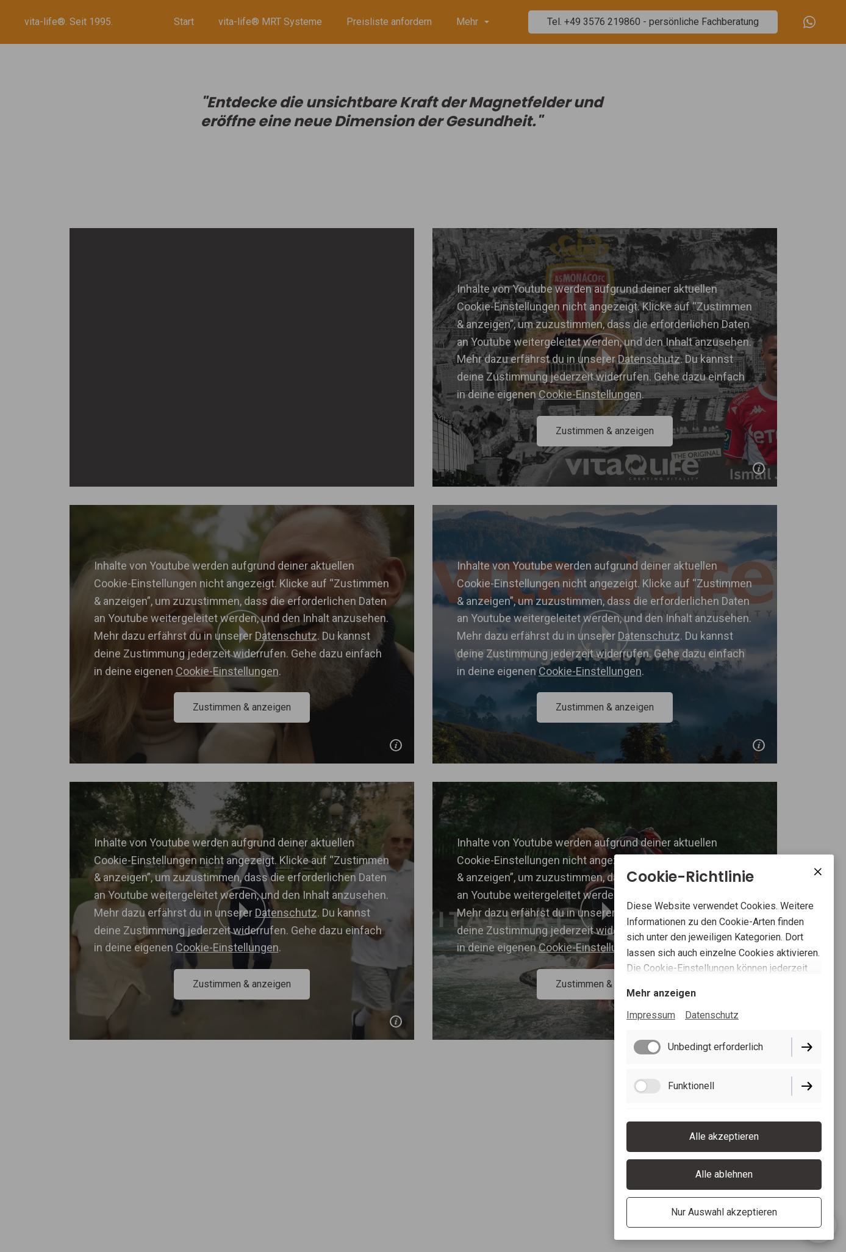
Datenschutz (712, 1015)
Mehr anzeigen (661, 993)
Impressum (650, 1015)
